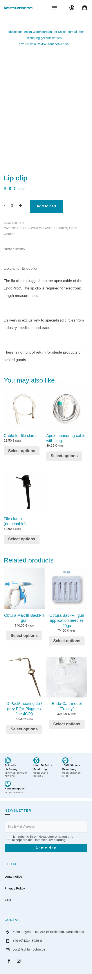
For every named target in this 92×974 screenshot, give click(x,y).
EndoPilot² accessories (46, 225)
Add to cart (46, 203)
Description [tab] (15, 246)
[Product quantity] (12, 203)
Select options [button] (21, 447)
